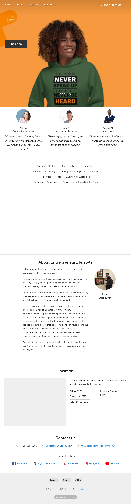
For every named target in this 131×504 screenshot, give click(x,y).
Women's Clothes (46, 166)
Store (8, 4)
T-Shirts (94, 171)
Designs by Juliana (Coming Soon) (81, 182)
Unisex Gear (87, 166)
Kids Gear (46, 176)
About (20, 4)
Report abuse (79, 489)
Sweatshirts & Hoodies (78, 176)
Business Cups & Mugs (44, 171)
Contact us (50, 4)
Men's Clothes (68, 166)
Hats (58, 176)
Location (34, 4)
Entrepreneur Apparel (73, 171)
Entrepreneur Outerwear (45, 182)
